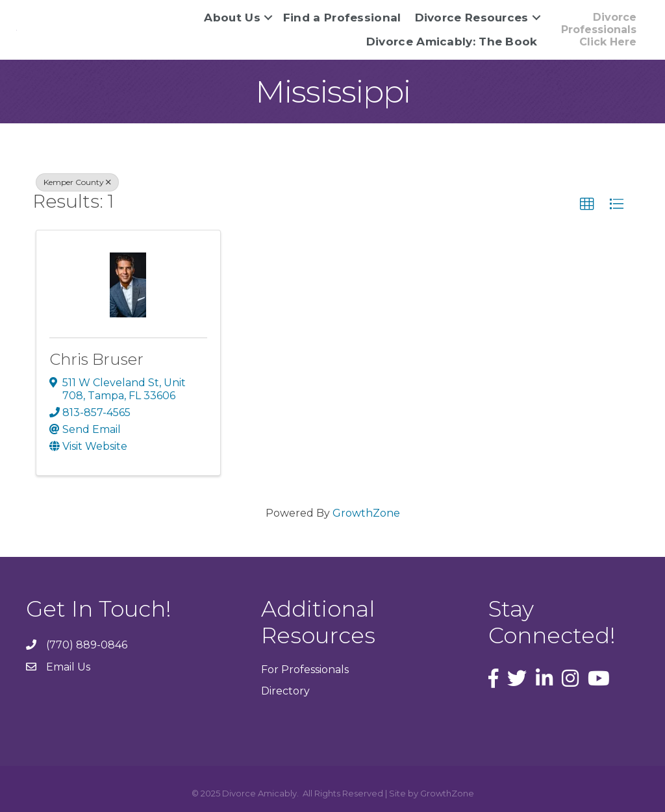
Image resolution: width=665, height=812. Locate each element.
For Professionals (305, 669)
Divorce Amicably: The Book (452, 41)
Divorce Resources (472, 17)
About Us (232, 17)
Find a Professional (342, 17)
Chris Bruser (96, 359)
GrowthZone (366, 513)
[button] (598, 29)
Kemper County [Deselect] (77, 182)
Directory (285, 691)
